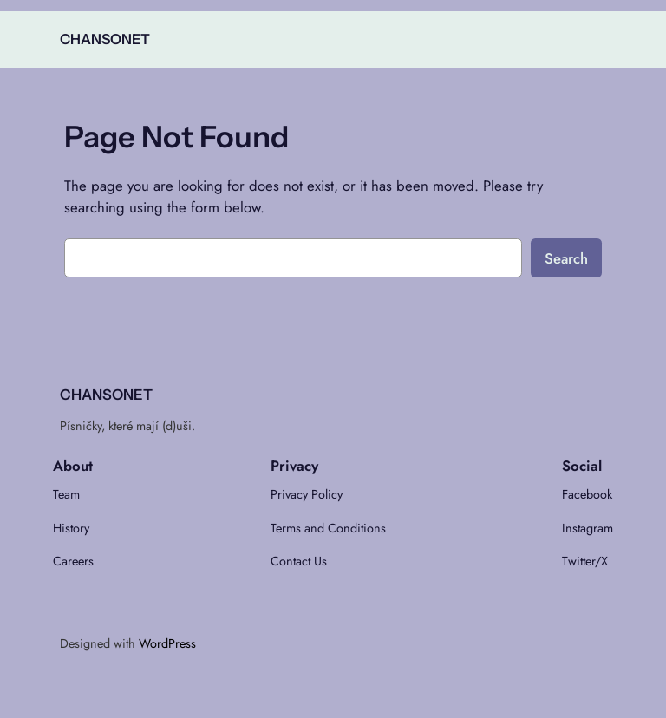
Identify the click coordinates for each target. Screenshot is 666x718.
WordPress (167, 643)
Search (566, 258)
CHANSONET (105, 39)
